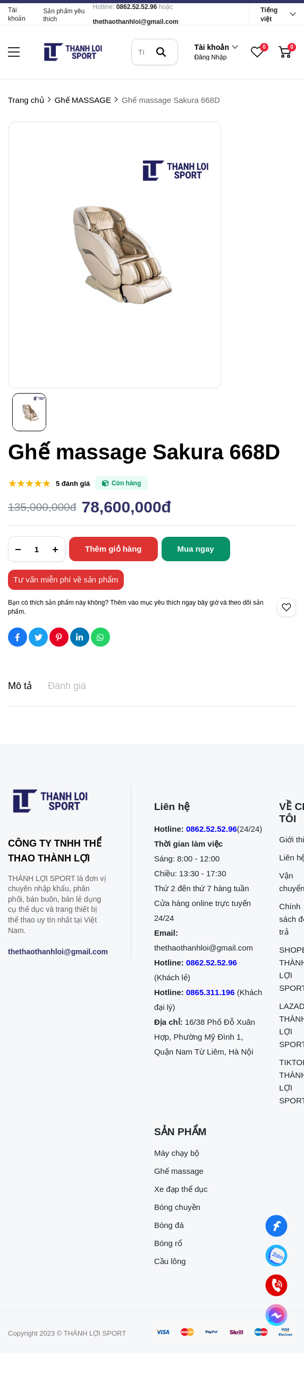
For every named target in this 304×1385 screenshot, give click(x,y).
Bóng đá (169, 1225)
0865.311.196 (210, 992)
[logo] (72, 52)
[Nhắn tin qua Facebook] (277, 1226)
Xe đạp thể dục (181, 1189)
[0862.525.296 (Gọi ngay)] (277, 1285)
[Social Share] (17, 637)
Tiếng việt (268, 14)
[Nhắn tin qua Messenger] (277, 1315)
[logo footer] (58, 803)
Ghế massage (179, 1170)
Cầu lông (170, 1261)
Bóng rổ (168, 1243)
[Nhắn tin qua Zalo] (277, 1256)
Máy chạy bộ (176, 1152)
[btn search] (161, 52)
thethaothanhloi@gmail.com (136, 21)
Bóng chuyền (177, 1207)
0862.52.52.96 (136, 7)
